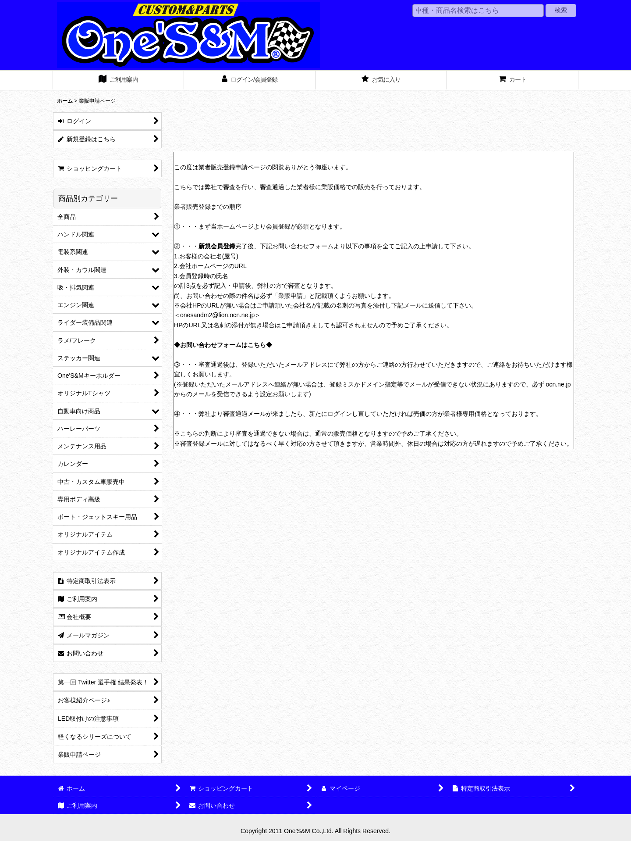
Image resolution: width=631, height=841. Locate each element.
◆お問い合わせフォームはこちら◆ (223, 344)
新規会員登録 (217, 246)
